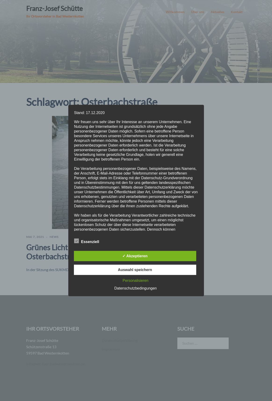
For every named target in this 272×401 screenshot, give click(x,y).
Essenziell (86, 240)
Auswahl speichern (135, 270)
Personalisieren (135, 280)
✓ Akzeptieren (135, 256)
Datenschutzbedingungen (135, 288)
